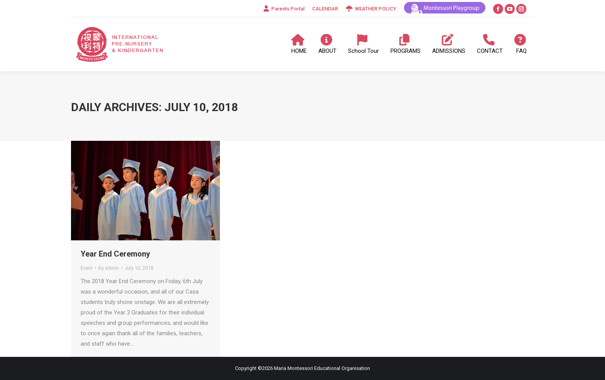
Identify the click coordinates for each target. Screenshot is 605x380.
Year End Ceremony (115, 253)
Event (87, 268)
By (108, 268)
